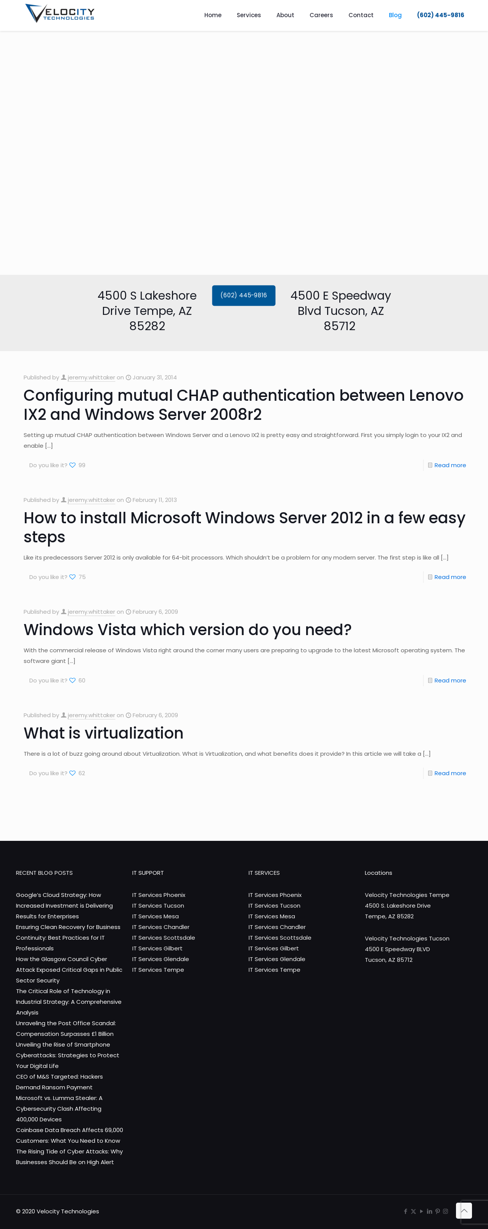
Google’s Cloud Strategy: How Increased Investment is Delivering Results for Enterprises (64, 905)
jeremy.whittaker (91, 377)
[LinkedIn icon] (429, 1211)
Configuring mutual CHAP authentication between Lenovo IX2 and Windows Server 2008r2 (244, 405)
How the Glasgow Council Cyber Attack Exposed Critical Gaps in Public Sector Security (69, 969)
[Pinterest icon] (437, 1211)
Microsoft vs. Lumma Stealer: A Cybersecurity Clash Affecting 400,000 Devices (59, 1108)
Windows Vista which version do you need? (188, 629)
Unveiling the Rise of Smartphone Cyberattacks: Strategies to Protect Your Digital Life (67, 1055)
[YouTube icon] (421, 1211)
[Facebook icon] (405, 1211)
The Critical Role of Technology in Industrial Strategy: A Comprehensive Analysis (69, 1001)
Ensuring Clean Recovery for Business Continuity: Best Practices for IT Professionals (68, 937)
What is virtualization (104, 733)
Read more (450, 465)
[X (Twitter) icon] (413, 1211)
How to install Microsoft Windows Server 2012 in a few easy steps (245, 527)
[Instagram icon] (445, 1211)
